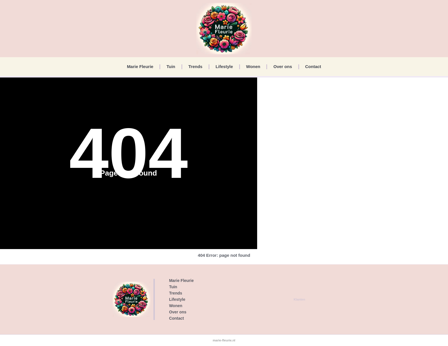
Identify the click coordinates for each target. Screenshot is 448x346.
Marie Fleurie (140, 66)
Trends (195, 66)
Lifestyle (224, 66)
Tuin (171, 66)
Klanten (299, 299)
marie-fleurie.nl (224, 340)
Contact (313, 66)
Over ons (282, 66)
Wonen (253, 66)
